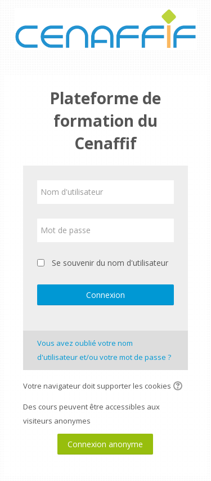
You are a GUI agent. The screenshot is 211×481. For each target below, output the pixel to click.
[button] (179, 387)
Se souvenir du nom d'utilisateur (110, 262)
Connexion (105, 295)
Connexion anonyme (105, 444)
